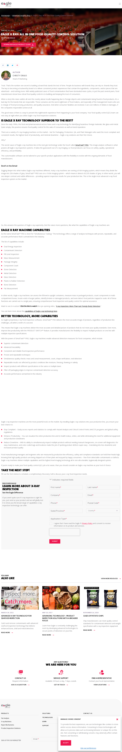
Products (5, 713)
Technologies (47, 717)
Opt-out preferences (88, 748)
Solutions (46, 713)
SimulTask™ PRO (82, 145)
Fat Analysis (5, 718)
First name (56, 487)
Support (45, 725)
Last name (93, 487)
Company (55, 495)
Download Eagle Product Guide (18, 45)
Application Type (59, 519)
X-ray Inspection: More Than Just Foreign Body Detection (78, 306)
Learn (44, 721)
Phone (54, 503)
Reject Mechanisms (7, 725)
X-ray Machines (6, 722)
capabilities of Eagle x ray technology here (41, 311)
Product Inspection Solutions (10, 728)
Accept (66, 743)
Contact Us (87, 713)
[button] (117, 719)
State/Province (58, 511)
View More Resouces (111, 579)
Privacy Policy (87, 523)
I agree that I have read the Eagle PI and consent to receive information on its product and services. (82, 524)
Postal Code (93, 503)
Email (90, 495)
